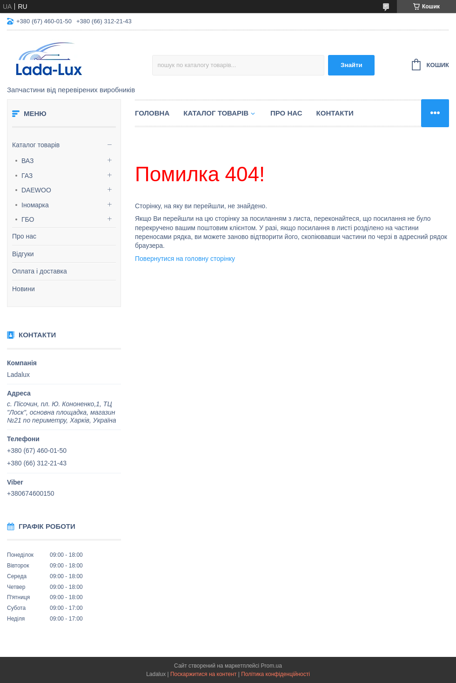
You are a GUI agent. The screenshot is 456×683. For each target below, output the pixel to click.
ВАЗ (27, 160)
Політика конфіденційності (275, 674)
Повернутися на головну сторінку (185, 258)
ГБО (27, 219)
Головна (152, 112)
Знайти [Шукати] (351, 64)
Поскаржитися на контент (203, 674)
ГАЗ (27, 175)
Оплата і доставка (39, 271)
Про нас (24, 236)
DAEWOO (36, 190)
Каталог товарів (36, 145)
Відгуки (23, 254)
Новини (23, 289)
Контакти (335, 112)
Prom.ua (271, 666)
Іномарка (35, 205)
